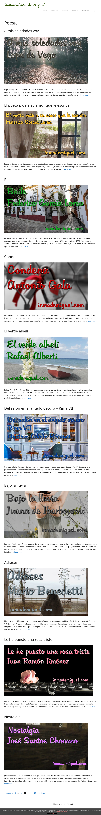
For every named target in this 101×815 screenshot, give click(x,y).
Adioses (11, 562)
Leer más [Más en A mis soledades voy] (84, 95)
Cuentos (65, 11)
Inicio (45, 11)
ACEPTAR (51, 813)
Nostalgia (12, 716)
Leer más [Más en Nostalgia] (8, 783)
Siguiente (42, 793)
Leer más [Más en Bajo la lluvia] (18, 552)
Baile (8, 179)
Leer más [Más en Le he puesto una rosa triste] (91, 706)
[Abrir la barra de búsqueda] (94, 11)
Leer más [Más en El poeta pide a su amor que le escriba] (67, 169)
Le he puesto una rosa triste (28, 639)
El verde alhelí (16, 331)
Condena (12, 256)
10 (21, 793)
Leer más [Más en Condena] (91, 321)
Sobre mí (54, 11)
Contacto (85, 11)
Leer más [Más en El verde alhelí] (27, 398)
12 (28, 793)
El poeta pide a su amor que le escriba (37, 105)
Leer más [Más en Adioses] (27, 629)
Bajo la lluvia (15, 485)
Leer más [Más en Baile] (24, 246)
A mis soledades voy (21, 30)
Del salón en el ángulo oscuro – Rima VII (38, 408)
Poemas (75, 11)
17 (35, 793)
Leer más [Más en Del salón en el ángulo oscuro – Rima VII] (17, 475)
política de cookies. (62, 811)
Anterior (8, 793)
